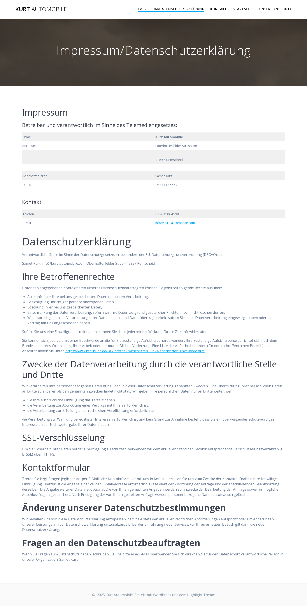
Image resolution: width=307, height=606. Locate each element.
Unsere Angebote (275, 9)
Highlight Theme (201, 594)
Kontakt (218, 9)
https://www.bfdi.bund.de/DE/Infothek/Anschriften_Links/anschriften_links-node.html (135, 351)
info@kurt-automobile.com (175, 222)
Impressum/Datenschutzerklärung (171, 9)
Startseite (243, 9)
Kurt (41, 9)
